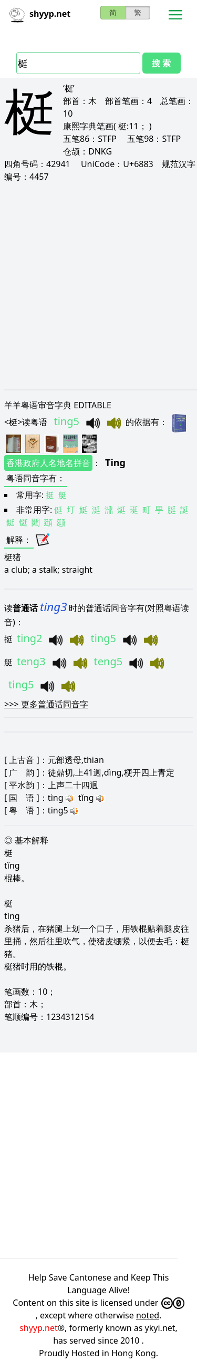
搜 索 (161, 63)
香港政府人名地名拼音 (48, 463)
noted (147, 1315)
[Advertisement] (98, 285)
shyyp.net (38, 1328)
